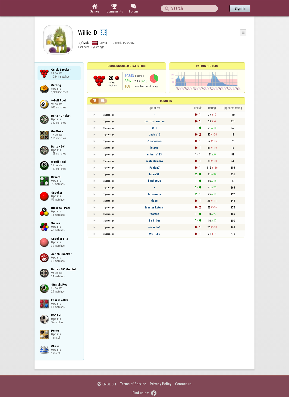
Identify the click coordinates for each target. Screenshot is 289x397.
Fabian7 (154, 167)
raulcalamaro (154, 161)
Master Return (154, 207)
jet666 (154, 147)
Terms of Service (133, 384)
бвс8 (154, 200)
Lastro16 (154, 134)
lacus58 (154, 174)
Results (166, 101)
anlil (154, 128)
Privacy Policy (160, 384)
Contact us (183, 384)
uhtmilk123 (154, 154)
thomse (154, 214)
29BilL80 (154, 234)
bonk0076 (154, 181)
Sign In (240, 8)
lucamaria (154, 194)
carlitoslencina (154, 121)
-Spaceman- (154, 141)
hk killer (154, 220)
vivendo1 (154, 227)
